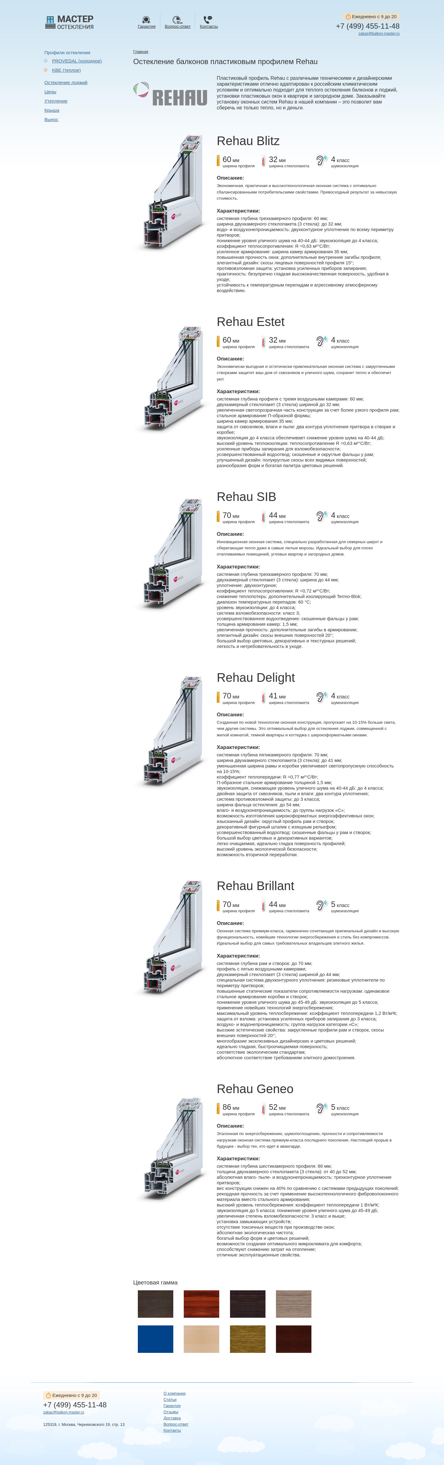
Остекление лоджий (66, 82)
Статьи (169, 1399)
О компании (174, 1393)
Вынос (51, 119)
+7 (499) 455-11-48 (368, 26)
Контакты (172, 1430)
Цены (50, 91)
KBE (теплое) (66, 70)
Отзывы (170, 1412)
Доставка (172, 1418)
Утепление (56, 101)
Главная (140, 51)
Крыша (51, 110)
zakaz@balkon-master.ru (379, 33)
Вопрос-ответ (175, 1424)
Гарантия (171, 1405)
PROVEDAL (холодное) (77, 60)
